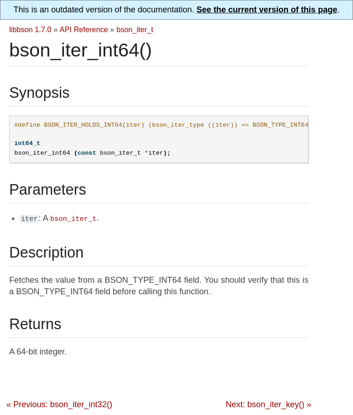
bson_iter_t (134, 29)
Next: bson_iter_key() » (268, 403)
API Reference (84, 29)
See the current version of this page (267, 9)
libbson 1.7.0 (30, 29)
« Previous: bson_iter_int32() (59, 403)
